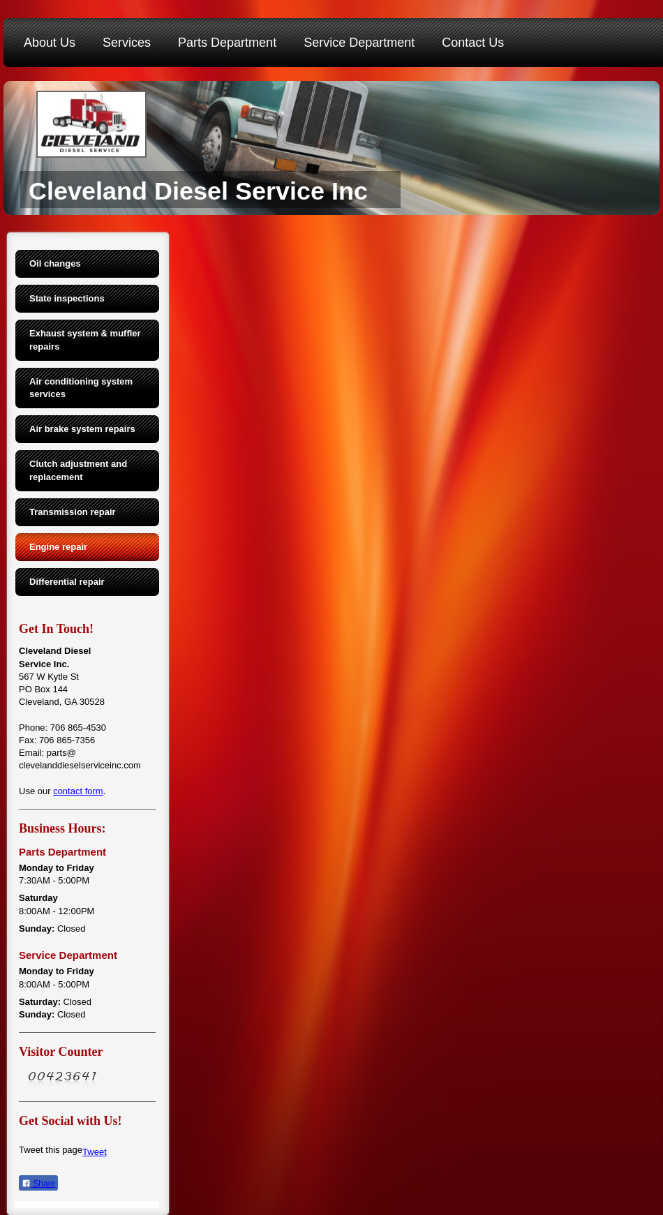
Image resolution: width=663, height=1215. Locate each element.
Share (38, 1183)
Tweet (94, 1152)
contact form (78, 791)
